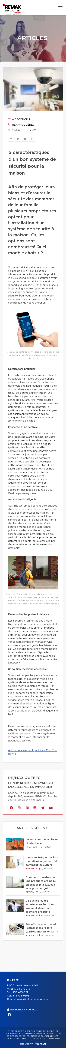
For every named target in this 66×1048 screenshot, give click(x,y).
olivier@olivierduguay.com (32, 999)
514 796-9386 (21, 996)
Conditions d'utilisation (17, 1039)
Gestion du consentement (47, 1039)
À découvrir (19, 119)
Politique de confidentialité (42, 1036)
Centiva (40, 1044)
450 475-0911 (20, 992)
